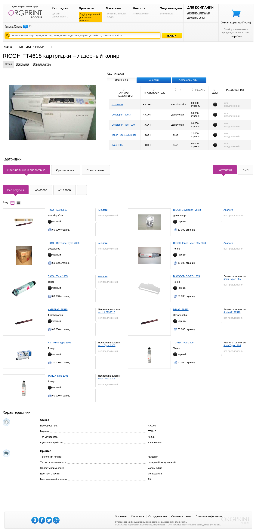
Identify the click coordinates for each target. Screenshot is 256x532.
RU (25, 26)
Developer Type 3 (121, 114)
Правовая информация (209, 516)
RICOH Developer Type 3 (187, 209)
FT (50, 46)
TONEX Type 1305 (183, 342)
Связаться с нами (181, 516)
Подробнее (236, 36)
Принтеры (86, 8)
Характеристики (42, 64)
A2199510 (117, 104)
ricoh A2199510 (106, 312)
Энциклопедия (171, 8)
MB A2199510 (181, 309)
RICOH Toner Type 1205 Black (189, 243)
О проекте (120, 516)
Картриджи (60, 8)
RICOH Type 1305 (58, 276)
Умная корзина (236, 22)
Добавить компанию (198, 12)
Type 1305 (117, 145)
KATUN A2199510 (57, 309)
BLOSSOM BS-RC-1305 (186, 276)
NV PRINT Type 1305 (59, 342)
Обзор (8, 64)
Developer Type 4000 (123, 124)
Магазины (113, 8)
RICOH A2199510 (57, 209)
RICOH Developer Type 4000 (63, 243)
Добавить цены (196, 17)
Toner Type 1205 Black (124, 134)
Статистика (137, 516)
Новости (139, 8)
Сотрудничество (157, 516)
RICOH (39, 46)
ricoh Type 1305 (232, 279)
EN (30, 26)
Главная (8, 46)
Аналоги (102, 209)
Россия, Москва (13, 26)
